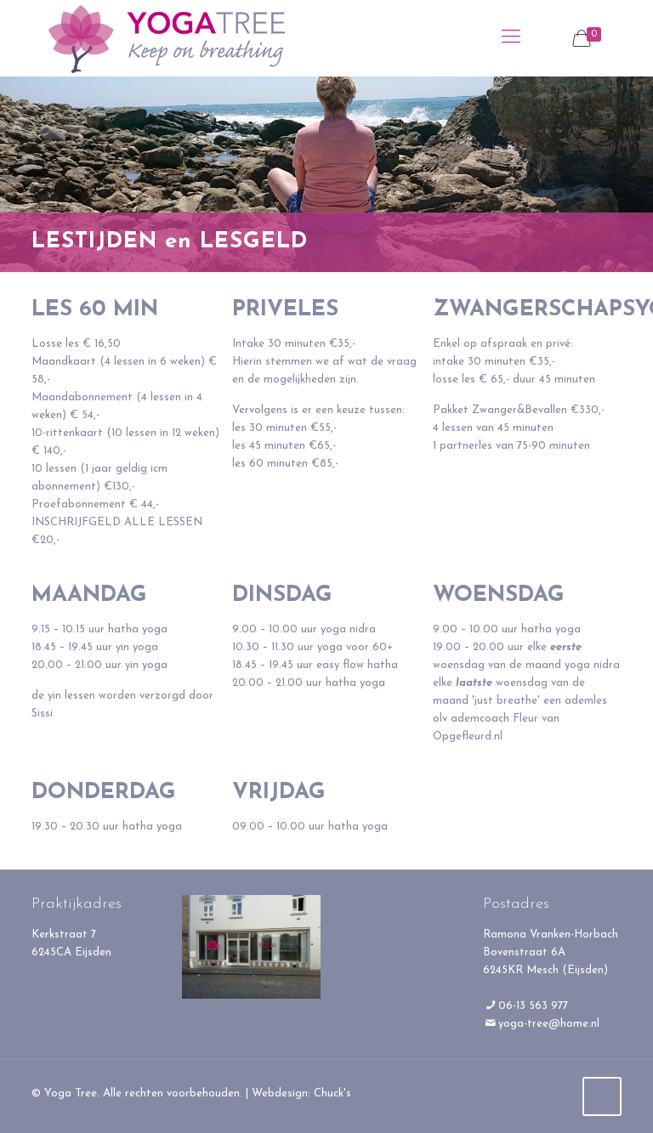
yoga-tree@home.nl (548, 1023)
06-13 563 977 (533, 1005)
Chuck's (332, 1093)
